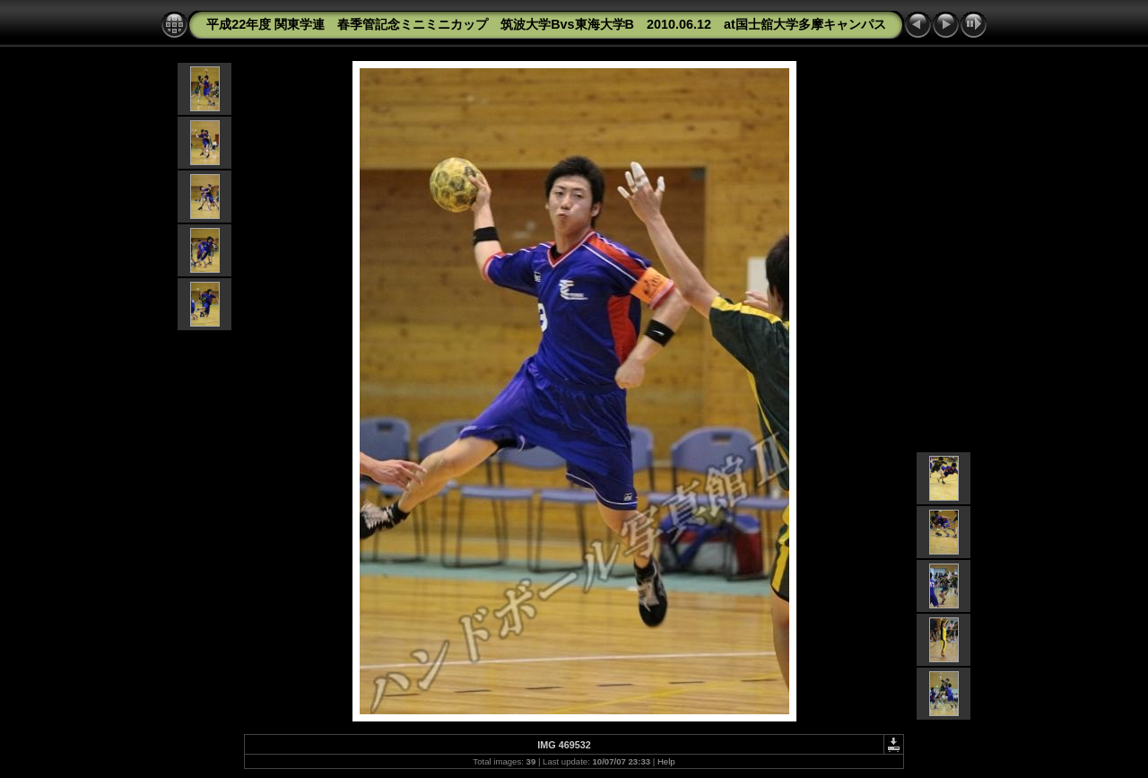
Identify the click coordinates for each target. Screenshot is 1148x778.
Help (666, 761)
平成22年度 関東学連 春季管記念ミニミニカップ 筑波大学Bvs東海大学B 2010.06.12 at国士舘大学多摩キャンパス (546, 24)
